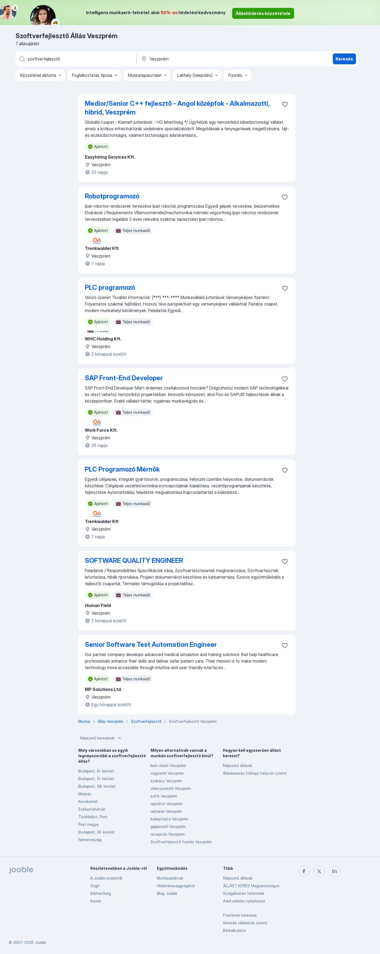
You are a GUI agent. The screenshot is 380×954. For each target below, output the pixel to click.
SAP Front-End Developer (124, 378)
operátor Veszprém (166, 803)
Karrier (95, 901)
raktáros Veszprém (166, 811)
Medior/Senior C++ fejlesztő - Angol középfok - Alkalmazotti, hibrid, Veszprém (177, 107)
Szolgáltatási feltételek (243, 893)
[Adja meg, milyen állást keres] (76, 59)
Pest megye (88, 824)
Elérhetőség (100, 893)
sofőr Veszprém (164, 796)
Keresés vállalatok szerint (245, 922)
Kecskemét (88, 801)
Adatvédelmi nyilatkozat (244, 901)
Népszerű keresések (101, 738)
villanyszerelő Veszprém (171, 788)
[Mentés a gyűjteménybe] (285, 104)
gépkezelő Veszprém (168, 826)
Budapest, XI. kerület (96, 778)
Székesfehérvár (91, 809)
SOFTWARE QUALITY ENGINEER (134, 560)
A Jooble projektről (106, 878)
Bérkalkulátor (234, 930)
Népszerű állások (237, 765)
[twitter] (319, 871)
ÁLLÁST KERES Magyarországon (251, 885)
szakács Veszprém (166, 780)
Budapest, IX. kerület (96, 771)
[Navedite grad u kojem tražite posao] (197, 59)
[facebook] (303, 871)
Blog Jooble (167, 893)
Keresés (344, 59)
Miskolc (84, 794)
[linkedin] (334, 871)
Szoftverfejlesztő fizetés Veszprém (181, 842)
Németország (89, 839)
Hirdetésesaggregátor (176, 885)
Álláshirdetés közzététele (263, 13)
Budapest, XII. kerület (96, 832)
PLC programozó (110, 287)
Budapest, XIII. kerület (97, 786)
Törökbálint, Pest (92, 816)
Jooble (40, 942)
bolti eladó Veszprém (168, 765)
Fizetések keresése (240, 915)
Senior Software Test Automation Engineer (151, 644)
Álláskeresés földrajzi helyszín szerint (255, 773)
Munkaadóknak (170, 878)
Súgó (94, 885)
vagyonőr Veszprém (167, 773)
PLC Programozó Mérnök (122, 469)
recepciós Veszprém (168, 834)
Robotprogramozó (112, 196)
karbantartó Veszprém (169, 819)
